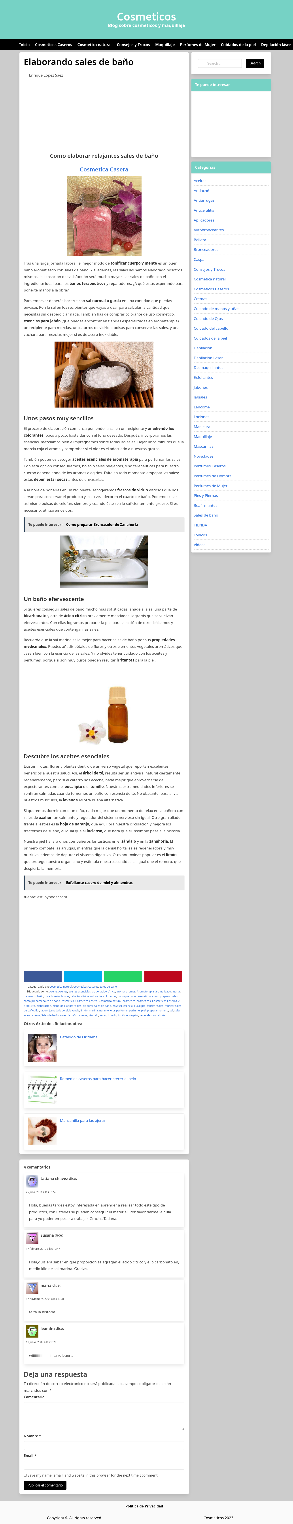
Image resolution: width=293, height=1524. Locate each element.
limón (84, 1010)
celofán (75, 996)
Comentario (34, 1396)
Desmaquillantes (208, 367)
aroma (121, 991)
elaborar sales (72, 1006)
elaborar (58, 1006)
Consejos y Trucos (133, 44)
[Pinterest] (163, 976)
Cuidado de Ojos (208, 318)
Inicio (24, 44)
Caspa (199, 259)
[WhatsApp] (123, 976)
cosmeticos (144, 1001)
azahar (176, 991)
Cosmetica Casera (104, 169)
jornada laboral (58, 1010)
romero (163, 1010)
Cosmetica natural (95, 44)
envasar (117, 1006)
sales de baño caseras (73, 1015)
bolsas (65, 996)
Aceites (62, 991)
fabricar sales (155, 1006)
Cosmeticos (146, 17)
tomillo (112, 1015)
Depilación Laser (208, 357)
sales (177, 1010)
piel (143, 1010)
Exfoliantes (203, 377)
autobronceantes (209, 229)
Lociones (201, 416)
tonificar (123, 1015)
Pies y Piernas (206, 495)
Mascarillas (203, 446)
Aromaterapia (145, 991)
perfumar (122, 1010)
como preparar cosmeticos (134, 996)
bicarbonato (52, 996)
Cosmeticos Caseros (53, 44)
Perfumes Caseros (209, 465)
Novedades (203, 456)
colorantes (109, 996)
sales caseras (32, 1015)
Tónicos (200, 534)
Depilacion (203, 347)
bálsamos (30, 996)
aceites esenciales (80, 991)
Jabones (201, 387)
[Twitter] (82, 976)
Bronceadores (206, 249)
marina (93, 1010)
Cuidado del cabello (211, 328)
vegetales (146, 1015)
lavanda (74, 1010)
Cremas (200, 298)
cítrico (85, 996)
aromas (130, 991)
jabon (44, 1010)
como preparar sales (165, 996)
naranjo (104, 1010)
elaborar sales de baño (97, 1006)
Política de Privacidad (144, 1506)
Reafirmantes (205, 505)
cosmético (129, 1001)
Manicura (202, 426)
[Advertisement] (104, 114)
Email (30, 1455)
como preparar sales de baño (42, 1001)
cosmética (67, 1001)
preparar (152, 1010)
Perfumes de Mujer (198, 44)
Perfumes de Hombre (212, 475)
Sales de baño (108, 986)
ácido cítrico (107, 991)
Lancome (202, 407)
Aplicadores (204, 220)
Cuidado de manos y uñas (216, 308)
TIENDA (200, 525)
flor (37, 1010)
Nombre (32, 1436)
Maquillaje (165, 44)
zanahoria (159, 1015)
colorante (96, 996)
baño (40, 996)
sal (171, 1010)
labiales (200, 397)
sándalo (93, 1015)
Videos (199, 544)
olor (112, 1010)
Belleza (200, 239)
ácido (95, 991)
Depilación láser (276, 44)
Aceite (53, 991)
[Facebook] (42, 976)
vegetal (133, 1015)
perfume (134, 1010)
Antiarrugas (204, 200)
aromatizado (163, 991)
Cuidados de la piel (238, 44)
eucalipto (140, 1006)
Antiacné (201, 190)
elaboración (43, 1006)
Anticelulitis (204, 210)
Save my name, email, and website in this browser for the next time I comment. (91, 1475)
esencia (127, 1006)
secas (103, 1015)
